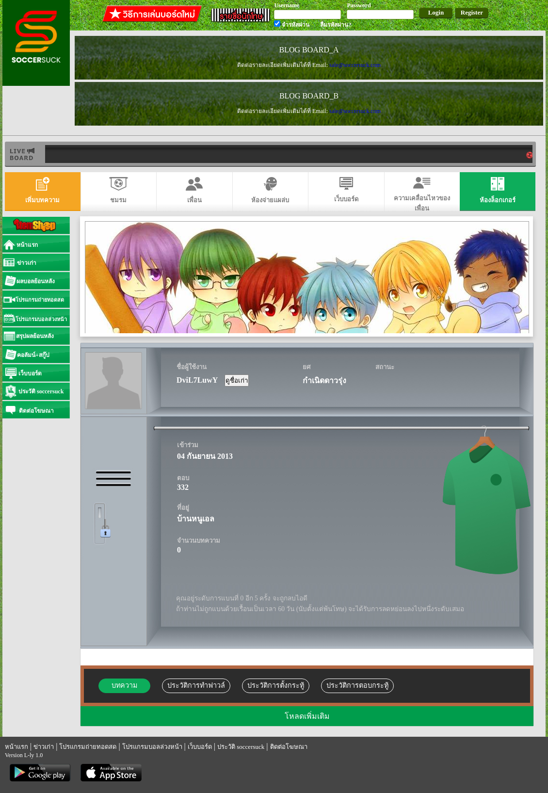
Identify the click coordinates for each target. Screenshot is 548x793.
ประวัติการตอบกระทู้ (357, 685)
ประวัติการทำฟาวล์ (196, 685)
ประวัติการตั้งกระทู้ (275, 685)
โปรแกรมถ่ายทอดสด (87, 746)
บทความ (124, 685)
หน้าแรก (16, 746)
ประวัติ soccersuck (240, 746)
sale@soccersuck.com (355, 65)
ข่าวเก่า (43, 746)
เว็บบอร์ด (200, 746)
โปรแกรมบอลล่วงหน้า (152, 746)
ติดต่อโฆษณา (288, 746)
